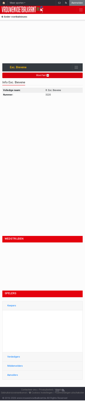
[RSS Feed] (63, 390)
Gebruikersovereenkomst (14, 392)
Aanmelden (77, 2)
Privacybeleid (46, 389)
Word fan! (42, 75)
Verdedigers (13, 356)
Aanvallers (12, 375)
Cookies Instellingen (41, 392)
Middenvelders (15, 365)
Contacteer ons (29, 389)
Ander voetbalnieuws (14, 16)
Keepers (11, 305)
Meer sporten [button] (17, 2)
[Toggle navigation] (76, 67)
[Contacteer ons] (57, 390)
